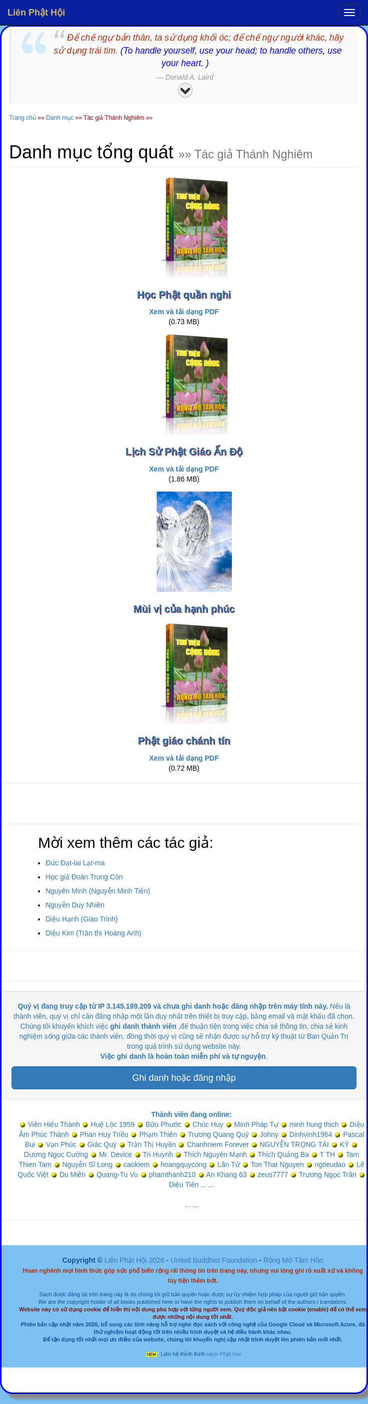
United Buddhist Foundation (214, 1260)
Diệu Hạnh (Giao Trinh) (82, 919)
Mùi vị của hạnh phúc (183, 608)
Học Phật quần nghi (184, 294)
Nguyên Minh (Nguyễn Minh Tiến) (98, 891)
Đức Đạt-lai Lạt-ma (75, 863)
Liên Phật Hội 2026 (135, 1260)
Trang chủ (22, 117)
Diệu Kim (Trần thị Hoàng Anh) (93, 933)
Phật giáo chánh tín (184, 740)
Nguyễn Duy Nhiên (75, 905)
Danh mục (60, 117)
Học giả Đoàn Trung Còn (84, 877)
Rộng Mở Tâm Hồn (293, 1260)
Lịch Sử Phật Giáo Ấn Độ (183, 451)
